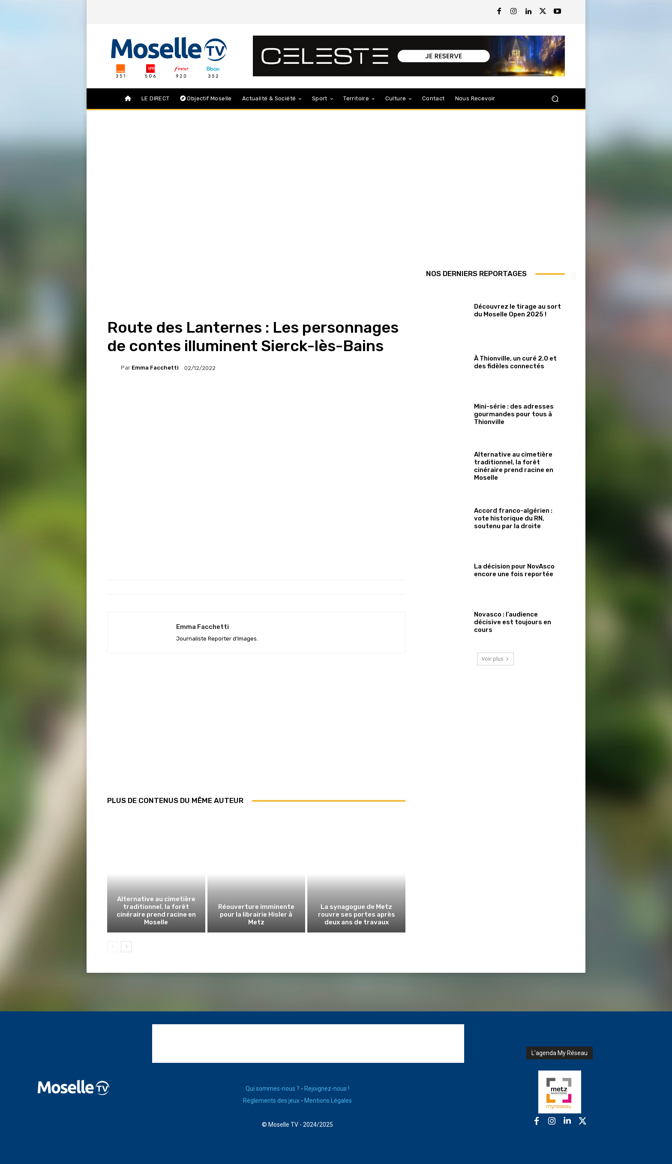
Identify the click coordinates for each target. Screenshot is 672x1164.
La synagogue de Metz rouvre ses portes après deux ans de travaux (356, 914)
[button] (555, 99)
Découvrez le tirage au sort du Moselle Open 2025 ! (517, 310)
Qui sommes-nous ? (273, 1088)
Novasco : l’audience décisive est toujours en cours (512, 622)
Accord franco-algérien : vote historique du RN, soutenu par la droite (513, 518)
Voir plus (495, 658)
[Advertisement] (256, 734)
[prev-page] (112, 946)
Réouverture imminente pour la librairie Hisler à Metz (256, 914)
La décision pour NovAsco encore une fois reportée (514, 570)
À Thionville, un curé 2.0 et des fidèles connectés (515, 362)
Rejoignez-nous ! (326, 1088)
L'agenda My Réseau (559, 1053)
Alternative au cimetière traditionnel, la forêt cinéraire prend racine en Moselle (156, 910)
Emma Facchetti (155, 367)
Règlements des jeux (271, 1100)
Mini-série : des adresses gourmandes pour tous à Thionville (514, 414)
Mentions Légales (328, 1100)
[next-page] (126, 946)
